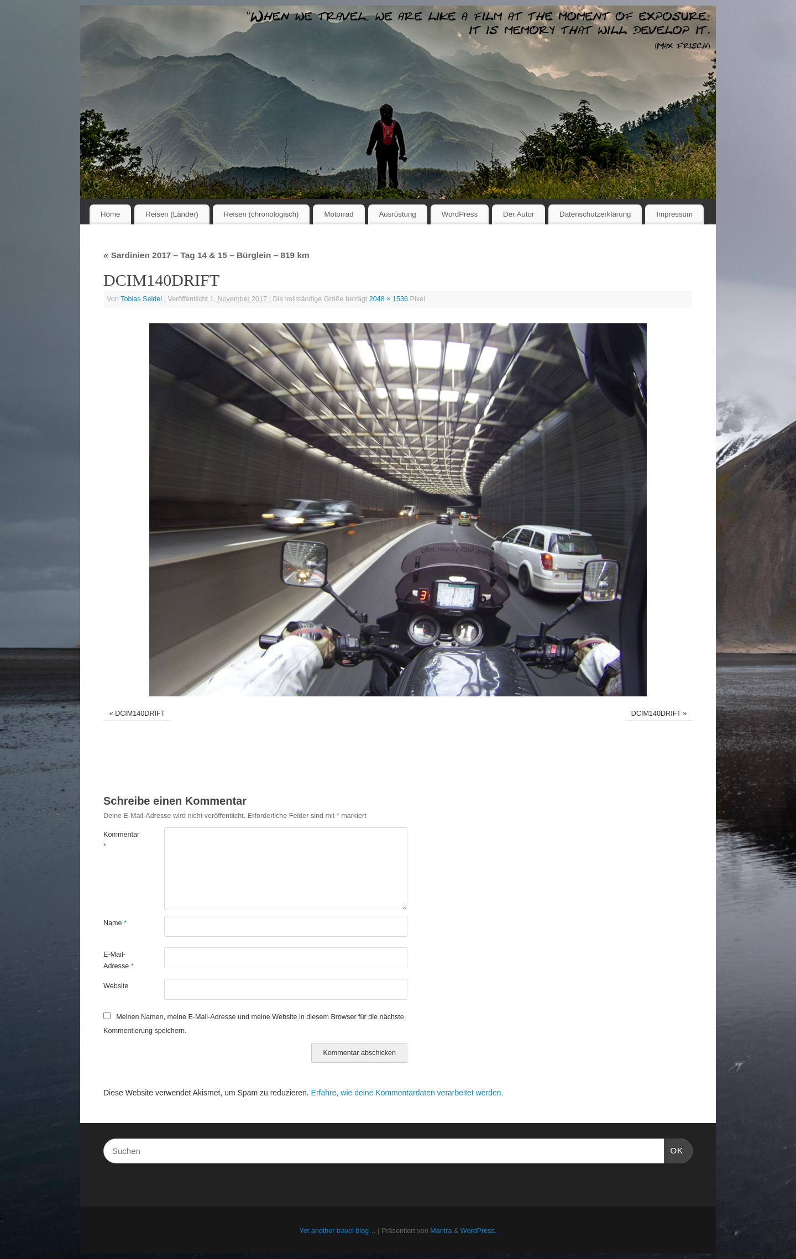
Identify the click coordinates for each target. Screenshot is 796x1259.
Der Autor (518, 214)
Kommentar (118, 840)
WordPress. (478, 1231)
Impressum (674, 214)
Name (115, 923)
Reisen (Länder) (171, 214)
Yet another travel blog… (338, 1231)
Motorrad (338, 214)
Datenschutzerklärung (595, 214)
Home (110, 214)
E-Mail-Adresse (118, 960)
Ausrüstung (397, 214)
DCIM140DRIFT (140, 713)
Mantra (441, 1231)
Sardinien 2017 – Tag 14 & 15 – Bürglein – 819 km (206, 255)
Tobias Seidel (141, 299)
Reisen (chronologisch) (261, 214)
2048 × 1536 (388, 299)
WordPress (460, 214)
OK (674, 1149)
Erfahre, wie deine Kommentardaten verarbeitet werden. (407, 1092)
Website (115, 986)
